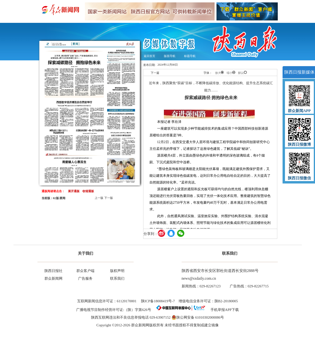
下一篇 (155, 73)
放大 (219, 73)
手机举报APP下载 (223, 310)
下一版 (108, 198)
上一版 (99, 198)
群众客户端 (85, 271)
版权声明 (117, 271)
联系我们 (117, 278)
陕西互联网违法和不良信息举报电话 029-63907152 (131, 317)
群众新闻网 (53, 278)
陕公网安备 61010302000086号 (198, 317)
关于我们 (85, 253)
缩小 (231, 73)
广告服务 (85, 278)
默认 (242, 73)
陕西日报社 (53, 271)
